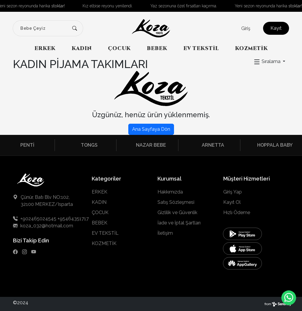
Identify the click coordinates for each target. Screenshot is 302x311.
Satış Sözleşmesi (175, 202)
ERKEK (45, 48)
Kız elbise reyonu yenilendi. (108, 6)
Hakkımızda (170, 192)
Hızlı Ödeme (236, 212)
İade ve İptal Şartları (179, 223)
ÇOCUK (119, 48)
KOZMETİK (251, 48)
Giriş (245, 28)
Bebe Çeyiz (32, 28)
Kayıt (276, 28)
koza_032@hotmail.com (43, 226)
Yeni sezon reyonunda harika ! (268, 6)
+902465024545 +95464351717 (51, 218)
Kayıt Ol (232, 202)
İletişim (165, 233)
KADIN (82, 48)
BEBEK (157, 48)
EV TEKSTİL (201, 48)
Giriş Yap (232, 192)
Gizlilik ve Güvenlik (177, 212)
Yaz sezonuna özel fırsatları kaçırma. (183, 6)
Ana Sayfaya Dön (151, 129)
